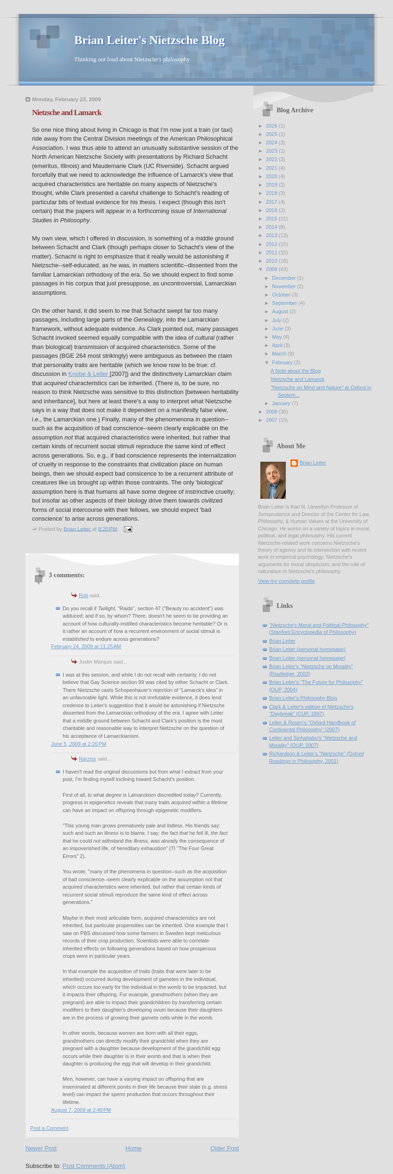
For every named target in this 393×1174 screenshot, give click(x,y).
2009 (272, 269)
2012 (272, 244)
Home (134, 1148)
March (280, 353)
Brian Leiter (313, 462)
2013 (272, 235)
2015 (272, 218)
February (283, 362)
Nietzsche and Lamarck (297, 379)
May (277, 337)
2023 (272, 151)
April (277, 345)
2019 (272, 184)
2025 (272, 134)
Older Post (225, 1148)
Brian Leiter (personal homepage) (307, 649)
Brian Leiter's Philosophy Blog (303, 698)
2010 (272, 261)
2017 (272, 202)
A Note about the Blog (296, 371)
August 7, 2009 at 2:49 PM (81, 1110)
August (280, 311)
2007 (272, 420)
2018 (272, 193)
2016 (272, 210)
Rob (83, 595)
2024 (272, 142)
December (284, 278)
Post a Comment (49, 1128)
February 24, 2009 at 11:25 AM (86, 646)
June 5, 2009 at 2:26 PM (78, 744)
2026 (272, 126)
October (281, 294)
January (281, 403)
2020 (272, 176)
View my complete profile (286, 581)
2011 (272, 252)
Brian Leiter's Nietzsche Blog (149, 40)
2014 (272, 227)
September (285, 303)
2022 (272, 159)
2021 (272, 168)
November (284, 286)
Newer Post (41, 1148)
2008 (272, 411)
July (277, 320)
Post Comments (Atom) (94, 1165)
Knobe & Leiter (89, 373)
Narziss (87, 758)
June (278, 328)
